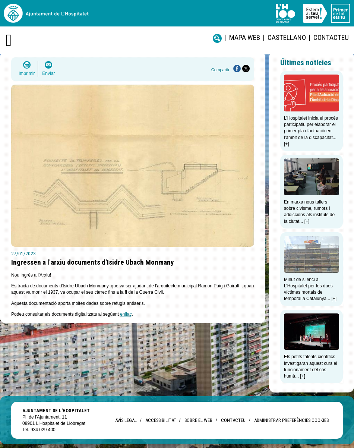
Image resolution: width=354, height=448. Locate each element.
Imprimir (27, 73)
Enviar (48, 73)
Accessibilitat (160, 420)
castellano (287, 37)
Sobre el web (198, 420)
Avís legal (126, 420)
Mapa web (244, 37)
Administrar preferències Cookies (291, 420)
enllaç (126, 314)
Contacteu (331, 37)
